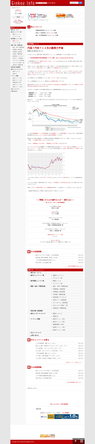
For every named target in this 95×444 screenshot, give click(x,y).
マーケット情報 (14, 75)
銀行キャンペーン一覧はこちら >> (74, 362)
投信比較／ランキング (18, 56)
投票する (15, 73)
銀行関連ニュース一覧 (16, 38)
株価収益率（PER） (17, 82)
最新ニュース (16, 40)
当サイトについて (15, 89)
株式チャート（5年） (17, 80)
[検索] (74, 2)
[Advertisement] (57, 394)
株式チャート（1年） (17, 78)
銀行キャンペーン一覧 (16, 32)
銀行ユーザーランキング (16, 69)
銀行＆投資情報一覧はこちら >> (75, 266)
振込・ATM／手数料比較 (18, 47)
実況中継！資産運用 (15, 67)
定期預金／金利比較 (17, 49)
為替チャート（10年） (18, 86)
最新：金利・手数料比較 (16, 45)
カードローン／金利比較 (18, 60)
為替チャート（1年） (17, 84)
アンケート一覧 (16, 36)
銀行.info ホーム (15, 29)
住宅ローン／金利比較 (18, 58)
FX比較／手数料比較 (17, 53)
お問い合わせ (14, 91)
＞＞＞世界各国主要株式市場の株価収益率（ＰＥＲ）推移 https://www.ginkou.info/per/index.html (50, 57)
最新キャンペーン (17, 34)
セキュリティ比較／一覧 (18, 62)
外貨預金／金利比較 (17, 51)
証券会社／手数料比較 (18, 64)
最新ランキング (16, 71)
